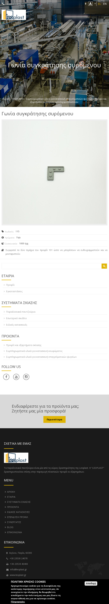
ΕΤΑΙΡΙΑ (11, 496)
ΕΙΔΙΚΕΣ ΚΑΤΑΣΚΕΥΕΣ (18, 512)
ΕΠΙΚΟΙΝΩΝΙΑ (14, 532)
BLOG (10, 527)
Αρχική (6, 98)
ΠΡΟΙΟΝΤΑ (18, 98)
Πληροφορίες (18, 602)
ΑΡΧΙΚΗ (11, 491)
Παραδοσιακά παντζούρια (20, 311)
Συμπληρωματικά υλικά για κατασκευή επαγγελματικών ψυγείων (59, 98)
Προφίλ (10, 284)
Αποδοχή (91, 583)
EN (105, 4)
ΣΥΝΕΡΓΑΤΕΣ (14, 522)
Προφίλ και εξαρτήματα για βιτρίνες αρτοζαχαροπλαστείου (68, 100)
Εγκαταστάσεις (14, 291)
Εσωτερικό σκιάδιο (16, 318)
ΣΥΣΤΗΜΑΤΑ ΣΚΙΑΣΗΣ (19, 501)
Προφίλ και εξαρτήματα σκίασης (24, 345)
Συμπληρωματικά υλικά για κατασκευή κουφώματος (34, 350)
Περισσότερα (54, 419)
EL (99, 4)
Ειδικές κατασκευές (16, 324)
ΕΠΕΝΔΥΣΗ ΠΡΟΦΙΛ (17, 517)
